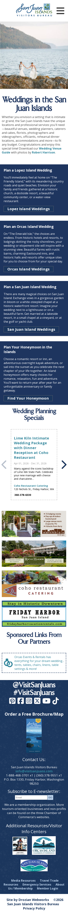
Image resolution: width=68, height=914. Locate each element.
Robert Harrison (43, 152)
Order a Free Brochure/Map (34, 714)
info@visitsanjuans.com (34, 771)
